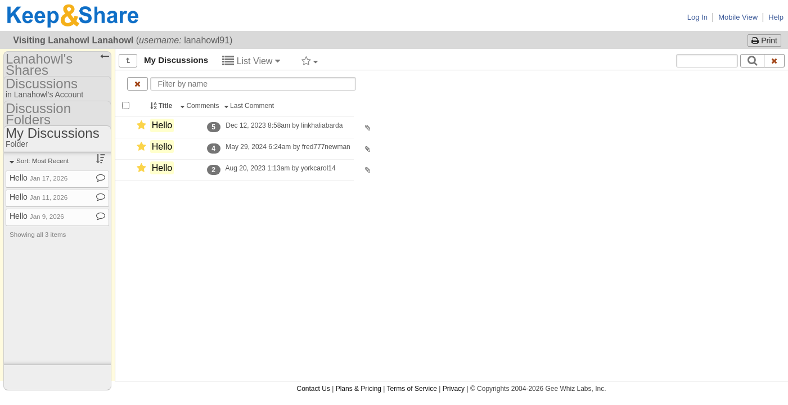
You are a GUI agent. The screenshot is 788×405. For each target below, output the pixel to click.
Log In (697, 17)
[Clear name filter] (137, 84)
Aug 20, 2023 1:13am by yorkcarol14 (280, 168)
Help (776, 17)
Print (764, 40)
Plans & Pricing (358, 389)
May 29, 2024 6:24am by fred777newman (288, 147)
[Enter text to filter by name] (253, 84)
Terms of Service (412, 389)
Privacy (454, 389)
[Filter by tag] (309, 61)
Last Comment (250, 106)
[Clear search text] (774, 61)
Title (162, 106)
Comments (201, 106)
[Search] (752, 61)
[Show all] (128, 61)
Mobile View (738, 17)
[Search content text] (707, 61)
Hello (162, 125)
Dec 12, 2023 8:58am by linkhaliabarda (284, 125)
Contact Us (313, 389)
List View (251, 61)
